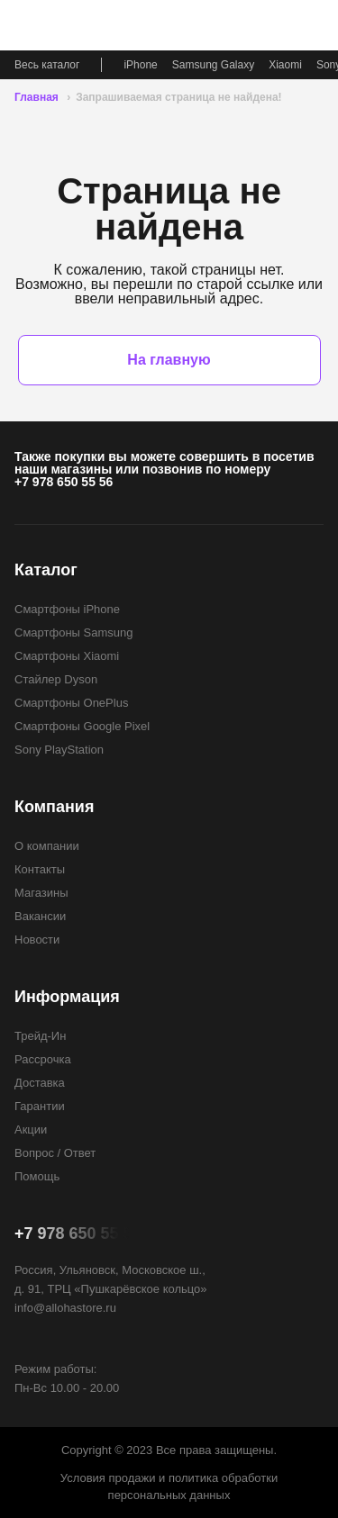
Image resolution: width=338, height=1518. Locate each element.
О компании (46, 846)
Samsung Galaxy (213, 65)
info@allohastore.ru (65, 1308)
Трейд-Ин (40, 1036)
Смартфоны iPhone (67, 609)
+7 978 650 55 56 (63, 481)
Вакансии (40, 916)
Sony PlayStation (59, 749)
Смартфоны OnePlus (71, 702)
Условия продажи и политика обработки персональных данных (169, 1486)
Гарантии (39, 1106)
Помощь (36, 1176)
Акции (30, 1129)
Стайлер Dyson (55, 679)
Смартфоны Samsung (73, 632)
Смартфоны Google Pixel (82, 726)
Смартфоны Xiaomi (66, 656)
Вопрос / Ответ (55, 1153)
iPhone (140, 65)
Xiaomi (285, 65)
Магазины (41, 892)
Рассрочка (42, 1059)
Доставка (39, 1082)
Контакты (39, 869)
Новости (36, 939)
